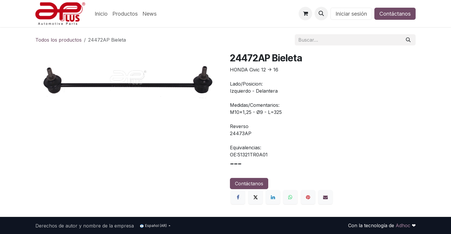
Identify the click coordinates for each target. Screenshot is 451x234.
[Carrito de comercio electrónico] (305, 13)
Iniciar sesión (351, 14)
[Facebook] (238, 197)
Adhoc (404, 225)
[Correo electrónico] (325, 197)
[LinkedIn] (273, 197)
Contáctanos (395, 14)
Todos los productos (58, 40)
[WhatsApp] (290, 197)
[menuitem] (101, 13)
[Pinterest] (308, 197)
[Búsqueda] (408, 39)
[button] (321, 13)
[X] (255, 197)
